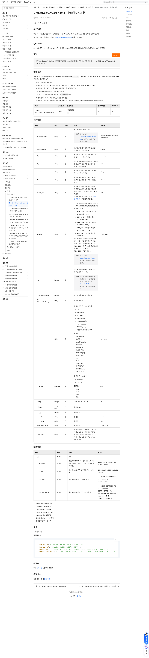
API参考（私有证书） (72, 14)
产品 (26, 3)
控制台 (132, 3)
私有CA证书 (89, 14)
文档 (122, 3)
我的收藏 (114, 24)
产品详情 (104, 24)
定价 (44, 3)
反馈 (79, 603)
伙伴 (56, 3)
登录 (144, 3)
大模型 (21, 3)
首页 (35, 14)
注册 (137, 3)
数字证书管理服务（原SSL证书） (21, 9)
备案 (127, 3)
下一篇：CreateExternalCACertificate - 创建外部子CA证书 (99, 593)
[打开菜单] (3, 3)
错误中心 (40, 575)
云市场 (50, 3)
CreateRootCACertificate (63, 44)
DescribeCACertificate (87, 265)
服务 (61, 3)
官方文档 (5, 9)
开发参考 (61, 14)
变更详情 (47, 586)
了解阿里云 (68, 3)
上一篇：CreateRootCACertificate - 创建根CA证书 (51, 593)
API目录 (82, 14)
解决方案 (33, 3)
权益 (39, 3)
